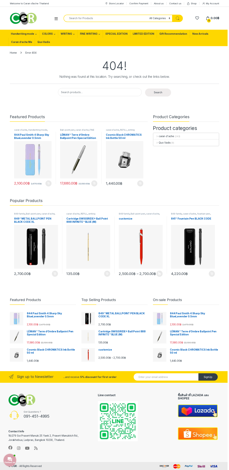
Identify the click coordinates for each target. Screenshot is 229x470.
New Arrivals (200, 33)
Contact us (175, 3)
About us (159, 3)
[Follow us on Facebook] (10, 448)
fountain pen (203, 213)
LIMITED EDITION (143, 33)
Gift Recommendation (173, 33)
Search (158, 92)
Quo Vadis (43, 41)
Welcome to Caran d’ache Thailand (29, 3)
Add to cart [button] (48, 183)
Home (13, 52)
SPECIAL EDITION (116, 33)
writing (131, 130)
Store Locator (114, 3)
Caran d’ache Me (21, 41)
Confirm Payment (138, 3)
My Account (210, 3)
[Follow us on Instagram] (18, 448)
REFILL (123, 130)
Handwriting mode (22, 33)
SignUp (208, 376)
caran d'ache (20, 130)
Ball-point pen (67, 130)
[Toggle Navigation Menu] (56, 18)
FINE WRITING (89, 33)
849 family (19, 213)
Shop (191, 3)
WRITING (66, 33)
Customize (159, 274)
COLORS (47, 33)
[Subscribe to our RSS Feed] (36, 448)
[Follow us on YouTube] (27, 448)
